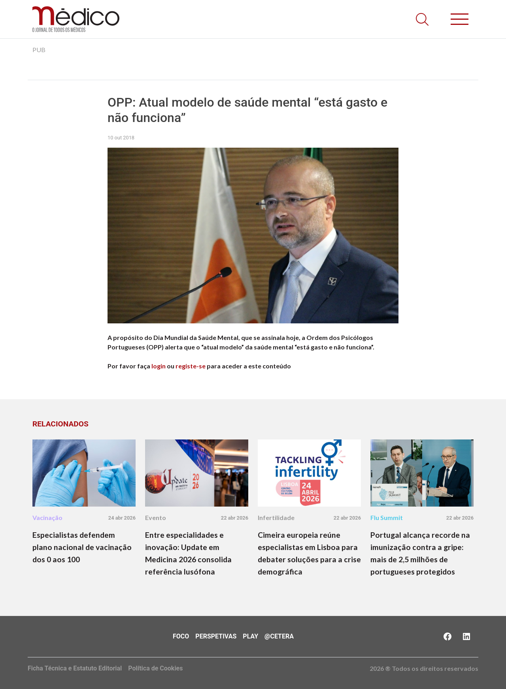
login (158, 366)
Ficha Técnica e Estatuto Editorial (75, 668)
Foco (181, 636)
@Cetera (279, 636)
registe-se (191, 366)
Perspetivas (215, 636)
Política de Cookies (155, 668)
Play (250, 636)
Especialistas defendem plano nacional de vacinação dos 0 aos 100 (82, 547)
